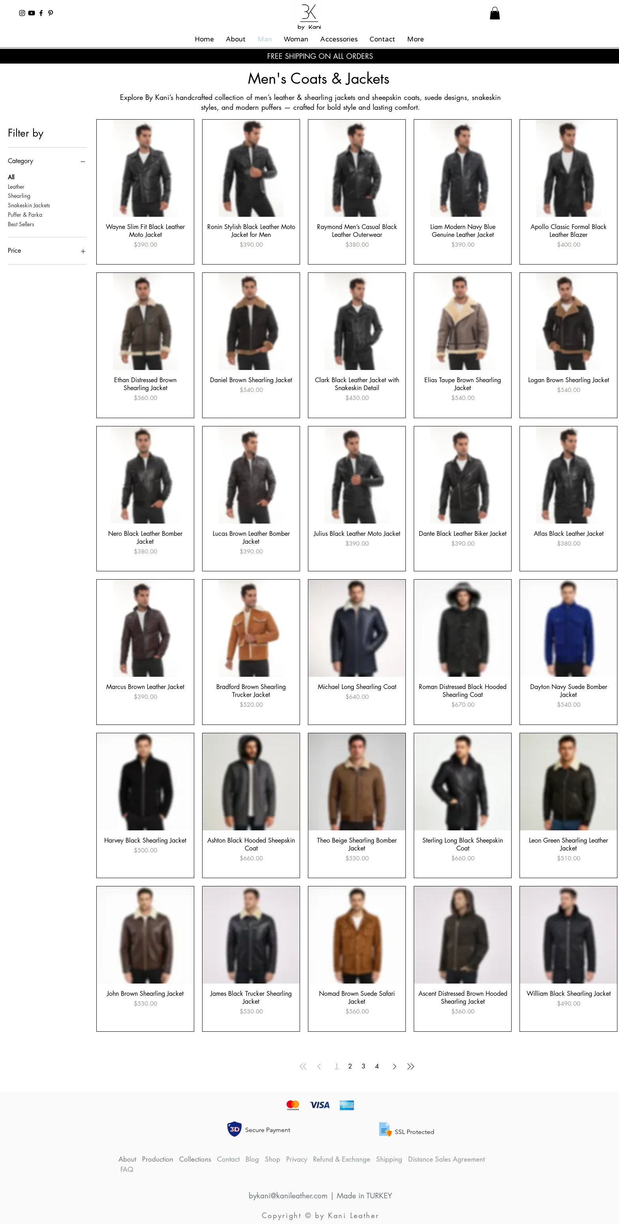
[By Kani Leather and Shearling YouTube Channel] (32, 13)
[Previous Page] (319, 1066)
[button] (495, 13)
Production (157, 1159)
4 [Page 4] (377, 1066)
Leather (16, 186)
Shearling (19, 195)
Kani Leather (353, 1215)
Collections (195, 1159)
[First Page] (303, 1066)
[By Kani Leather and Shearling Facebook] (41, 13)
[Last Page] (410, 1066)
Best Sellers (21, 224)
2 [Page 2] (350, 1066)
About (127, 1159)
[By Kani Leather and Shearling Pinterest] (50, 13)
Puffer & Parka (25, 214)
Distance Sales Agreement (446, 1159)
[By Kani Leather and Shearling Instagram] (22, 13)
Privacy (296, 1159)
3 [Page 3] (364, 1066)
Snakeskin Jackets (29, 205)
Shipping (389, 1159)
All (11, 177)
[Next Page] (395, 1066)
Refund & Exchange (341, 1159)
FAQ (126, 1169)
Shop (272, 1159)
